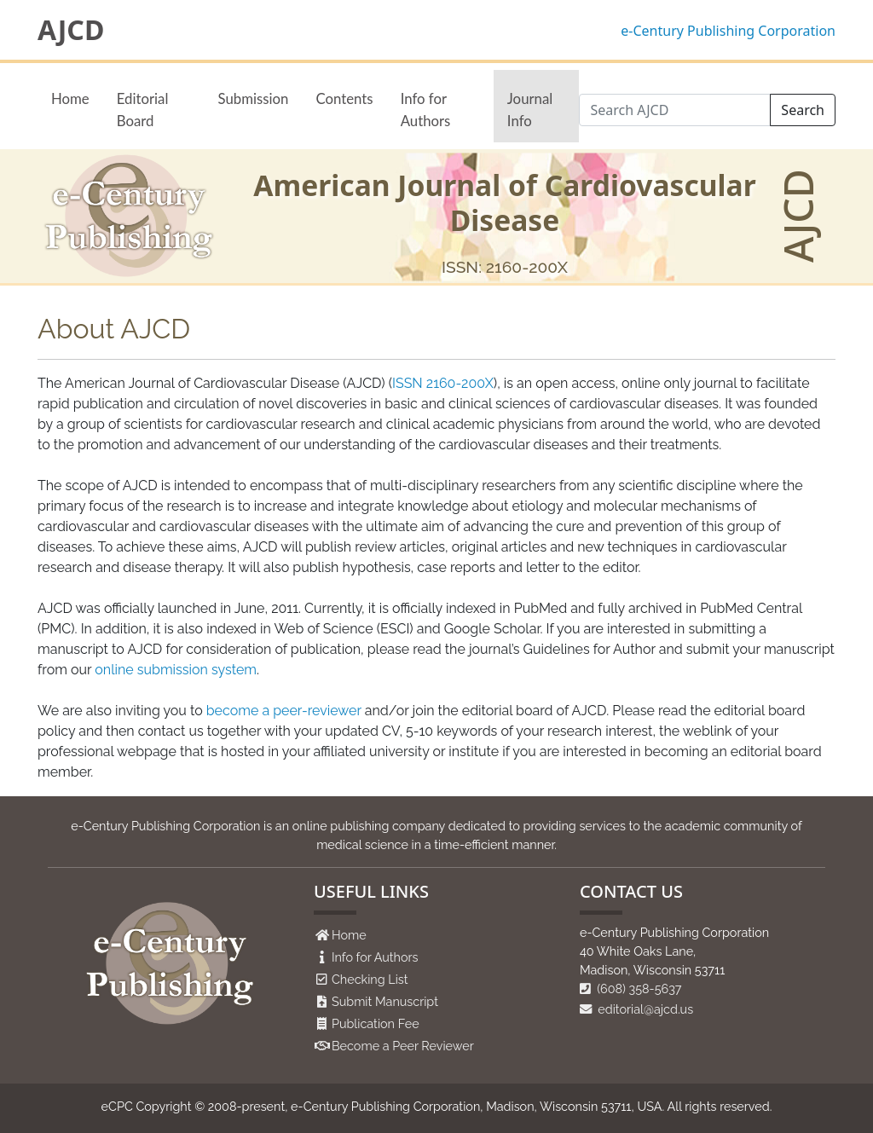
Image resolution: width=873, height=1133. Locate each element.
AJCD (71, 30)
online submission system (176, 670)
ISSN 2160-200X (443, 383)
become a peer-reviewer (283, 710)
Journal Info (529, 109)
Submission (253, 98)
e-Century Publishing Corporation (728, 30)
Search (802, 110)
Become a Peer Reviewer (403, 1045)
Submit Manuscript (385, 1001)
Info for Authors (426, 109)
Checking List (370, 979)
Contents (344, 98)
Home (70, 98)
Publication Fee (375, 1023)
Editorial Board (143, 109)
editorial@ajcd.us (636, 1009)
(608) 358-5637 (631, 988)
